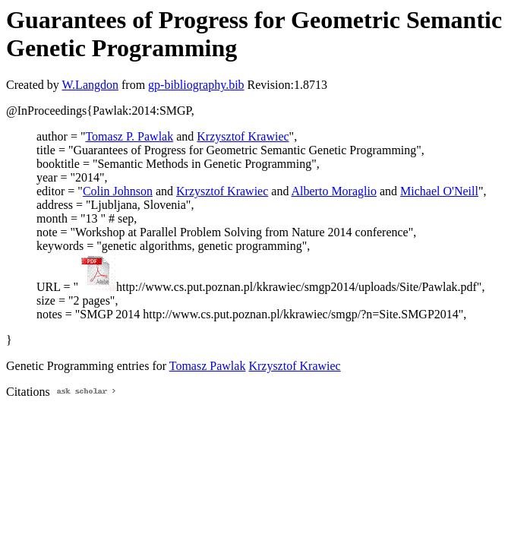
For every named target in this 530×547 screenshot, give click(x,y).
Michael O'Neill (439, 191)
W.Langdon (90, 84)
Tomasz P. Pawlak (129, 136)
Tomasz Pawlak (207, 365)
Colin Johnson (118, 191)
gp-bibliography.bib (196, 84)
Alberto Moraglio (334, 191)
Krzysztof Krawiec (243, 136)
